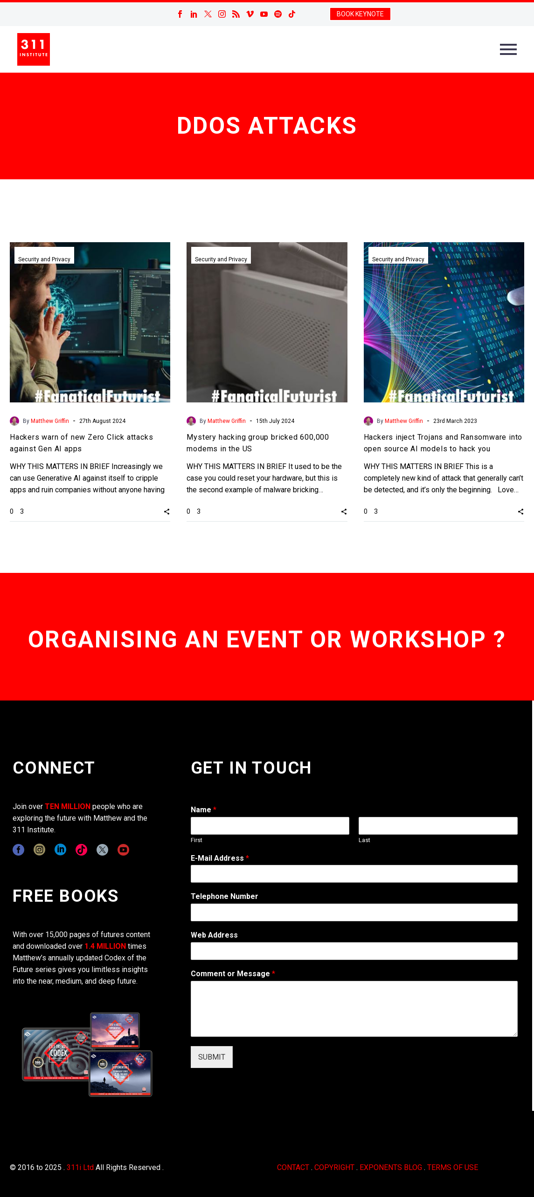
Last (364, 840)
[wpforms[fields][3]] (354, 951)
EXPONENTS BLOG (391, 1167)
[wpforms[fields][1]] (354, 874)
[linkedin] (60, 850)
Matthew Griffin (50, 421)
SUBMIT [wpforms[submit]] (211, 1057)
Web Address (214, 935)
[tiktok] (81, 850)
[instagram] (39, 850)
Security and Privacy (44, 259)
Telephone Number (224, 896)
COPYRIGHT (334, 1167)
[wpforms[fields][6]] (354, 912)
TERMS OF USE (452, 1167)
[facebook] (18, 850)
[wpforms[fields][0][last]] (438, 826)
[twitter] (102, 850)
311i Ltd (80, 1167)
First (196, 840)
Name (203, 809)
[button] (166, 511)
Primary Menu (508, 49)
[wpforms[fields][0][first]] (270, 826)
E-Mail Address (220, 858)
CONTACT (293, 1167)
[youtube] (123, 850)
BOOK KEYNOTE (360, 14)
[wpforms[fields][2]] (354, 1009)
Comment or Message (233, 973)
